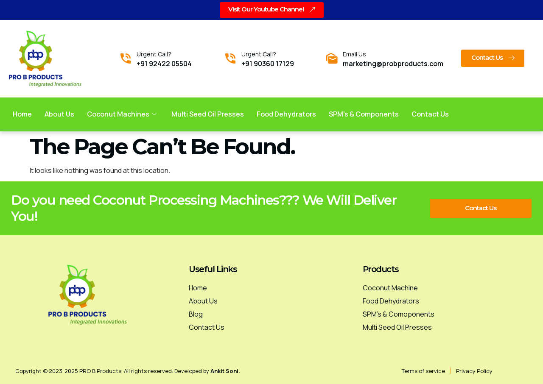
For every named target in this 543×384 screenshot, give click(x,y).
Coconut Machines (123, 113)
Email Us (354, 54)
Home (22, 113)
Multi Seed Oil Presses (207, 113)
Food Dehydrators (286, 113)
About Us (59, 113)
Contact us (430, 113)
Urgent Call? (154, 54)
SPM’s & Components (364, 113)
